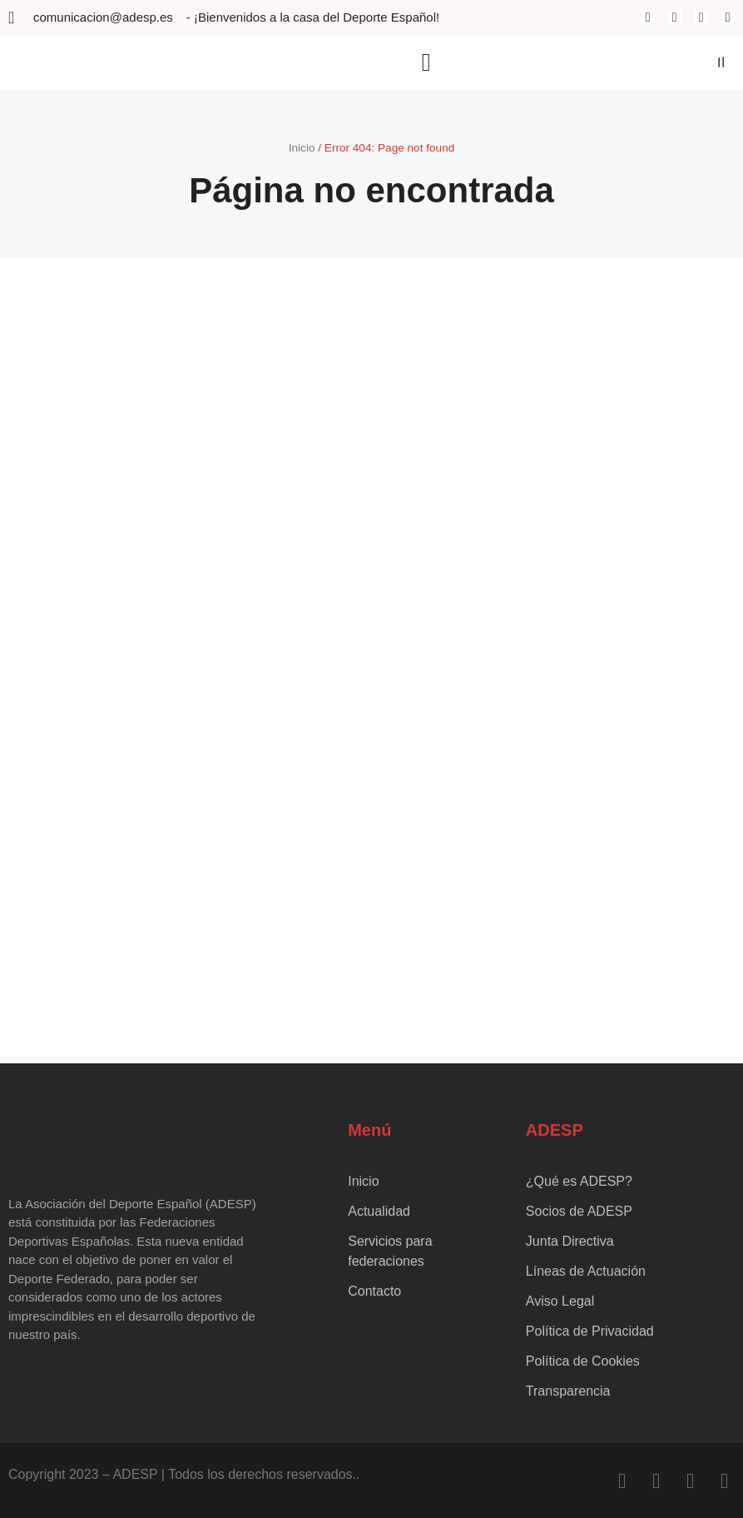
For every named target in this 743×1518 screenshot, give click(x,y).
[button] (426, 63)
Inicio (302, 148)
